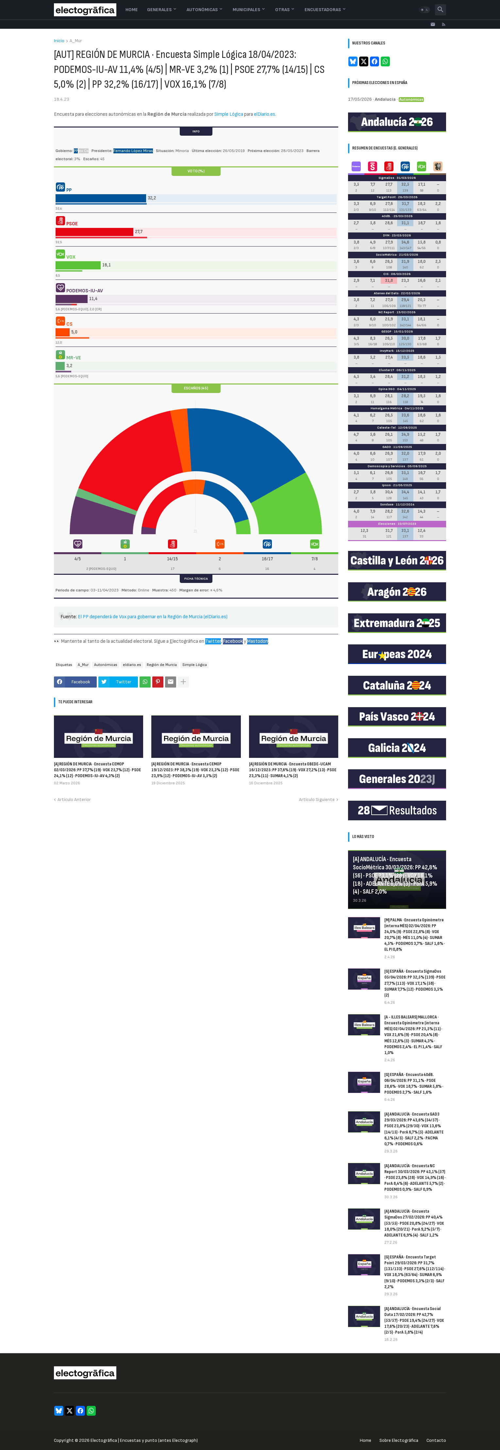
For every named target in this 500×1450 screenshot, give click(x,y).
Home (131, 9)
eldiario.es (132, 664)
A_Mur (76, 41)
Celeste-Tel (386, 428)
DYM (386, 235)
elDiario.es (264, 114)
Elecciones (386, 524)
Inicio (59, 41)
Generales (159, 9)
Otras (282, 9)
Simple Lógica (228, 114)
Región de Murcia (162, 664)
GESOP (386, 331)
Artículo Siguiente (317, 799)
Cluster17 (386, 370)
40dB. (386, 216)
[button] (424, 10)
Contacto (436, 1440)
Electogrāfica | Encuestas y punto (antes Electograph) (144, 1440)
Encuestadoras (323, 9)
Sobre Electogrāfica (398, 1440)
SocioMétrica (386, 255)
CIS (386, 274)
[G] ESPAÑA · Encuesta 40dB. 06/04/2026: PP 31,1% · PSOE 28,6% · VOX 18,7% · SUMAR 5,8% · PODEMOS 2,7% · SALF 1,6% (413, 1083)
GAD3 (386, 447)
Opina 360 (386, 389)
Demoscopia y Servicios (386, 466)
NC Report (386, 312)
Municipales (246, 9)
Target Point (386, 197)
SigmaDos (386, 178)
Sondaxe (386, 504)
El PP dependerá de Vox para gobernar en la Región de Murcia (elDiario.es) (152, 617)
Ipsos (386, 485)
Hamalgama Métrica (386, 408)
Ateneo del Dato (386, 293)
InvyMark (386, 351)
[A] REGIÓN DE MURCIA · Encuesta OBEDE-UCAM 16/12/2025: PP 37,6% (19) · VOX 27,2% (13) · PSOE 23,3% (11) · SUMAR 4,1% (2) (292, 769)
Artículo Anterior (74, 799)
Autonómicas (202, 9)
